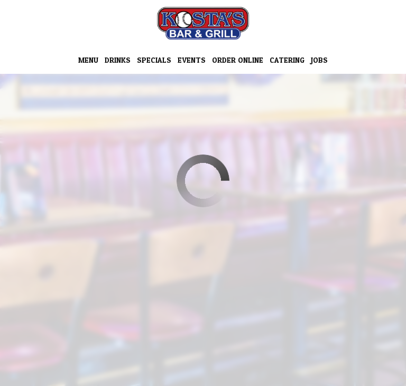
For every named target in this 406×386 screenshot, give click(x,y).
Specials (154, 60)
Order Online (237, 60)
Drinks (118, 60)
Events (192, 60)
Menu (88, 60)
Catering (287, 60)
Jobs (319, 60)
